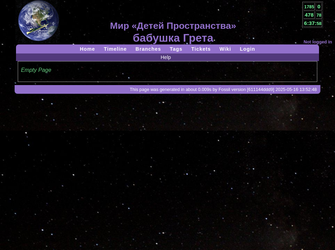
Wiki (225, 49)
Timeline (115, 49)
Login (247, 49)
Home (87, 49)
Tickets (201, 49)
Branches (148, 49)
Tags (176, 49)
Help (166, 57)
